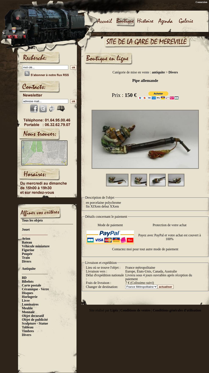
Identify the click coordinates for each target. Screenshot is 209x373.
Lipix (114, 310)
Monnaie (28, 312)
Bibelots (27, 281)
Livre (26, 300)
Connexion (201, 2)
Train (26, 257)
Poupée (27, 254)
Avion (26, 238)
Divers (26, 261)
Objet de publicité (35, 319)
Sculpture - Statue (35, 323)
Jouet (26, 229)
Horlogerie (30, 297)
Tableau (27, 327)
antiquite (158, 72)
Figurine (28, 250)
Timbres (28, 331)
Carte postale (31, 285)
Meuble (27, 308)
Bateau (27, 242)
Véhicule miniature (36, 246)
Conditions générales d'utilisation (177, 310)
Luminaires (30, 304)
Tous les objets (32, 220)
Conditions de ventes (135, 310)
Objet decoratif (33, 316)
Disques (27, 293)
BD (24, 277)
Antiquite (29, 268)
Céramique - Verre (35, 289)
